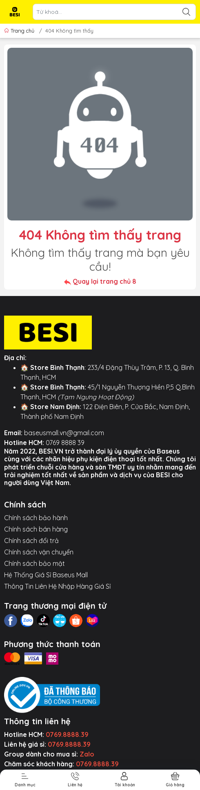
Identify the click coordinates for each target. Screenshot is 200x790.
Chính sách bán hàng (36, 529)
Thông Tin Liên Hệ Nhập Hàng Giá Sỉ (57, 586)
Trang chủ (20, 30)
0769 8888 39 (65, 442)
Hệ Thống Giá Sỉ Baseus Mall (46, 575)
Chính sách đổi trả (31, 540)
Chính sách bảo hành (36, 518)
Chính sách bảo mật (34, 563)
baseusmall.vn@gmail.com (64, 433)
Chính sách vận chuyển (38, 552)
